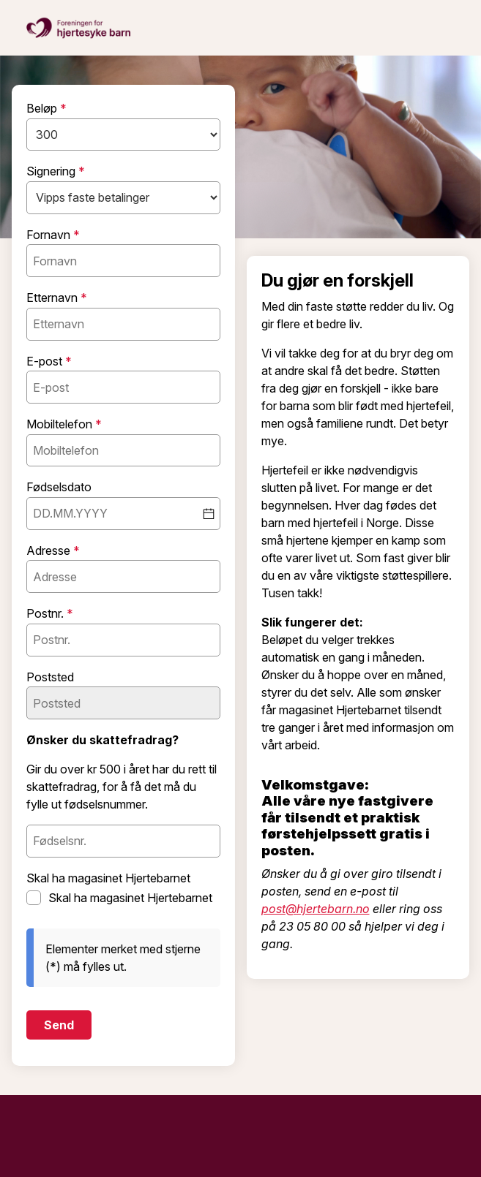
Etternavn (53, 298)
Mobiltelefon (60, 424)
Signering (52, 171)
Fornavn (49, 235)
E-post (45, 361)
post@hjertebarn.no (315, 908)
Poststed (50, 677)
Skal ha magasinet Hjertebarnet (108, 878)
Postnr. (46, 614)
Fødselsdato (59, 487)
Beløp (43, 109)
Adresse (49, 551)
